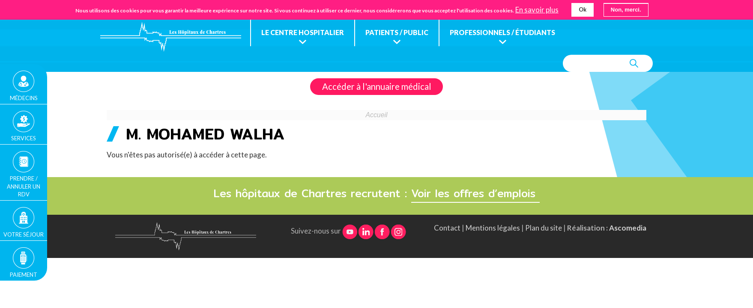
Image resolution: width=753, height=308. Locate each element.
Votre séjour (23, 234)
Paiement (23, 274)
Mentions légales (493, 227)
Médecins (24, 98)
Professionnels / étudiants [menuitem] (502, 32)
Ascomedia (627, 227)
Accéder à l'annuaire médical (376, 86)
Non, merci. (626, 9)
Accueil (377, 114)
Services (23, 138)
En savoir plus (537, 10)
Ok (582, 9)
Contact (447, 227)
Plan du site (543, 227)
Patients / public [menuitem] (396, 32)
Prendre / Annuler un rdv (23, 186)
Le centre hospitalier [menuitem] (302, 32)
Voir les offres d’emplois (475, 193)
